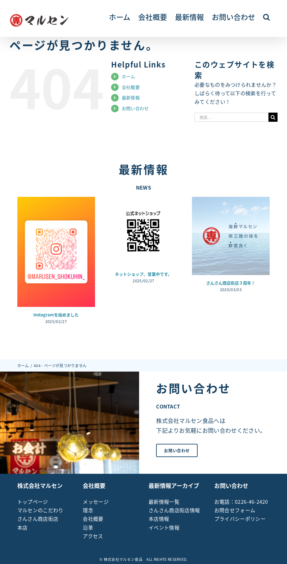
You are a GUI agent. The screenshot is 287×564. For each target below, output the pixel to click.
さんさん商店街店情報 (174, 510)
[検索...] (231, 117)
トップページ (32, 501)
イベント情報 (164, 527)
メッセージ (96, 501)
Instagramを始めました (56, 315)
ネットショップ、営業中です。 (143, 274)
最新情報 (131, 97)
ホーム (128, 76)
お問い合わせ (135, 108)
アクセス (93, 536)
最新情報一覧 (164, 501)
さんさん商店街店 (38, 518)
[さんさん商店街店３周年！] (231, 236)
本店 (22, 527)
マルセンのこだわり (40, 510)
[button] (266, 16)
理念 (88, 510)
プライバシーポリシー (240, 518)
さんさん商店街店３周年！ (230, 283)
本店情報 (159, 518)
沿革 (88, 527)
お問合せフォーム (235, 510)
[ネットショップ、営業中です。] (143, 231)
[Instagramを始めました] (56, 252)
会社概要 (131, 87)
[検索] (273, 117)
